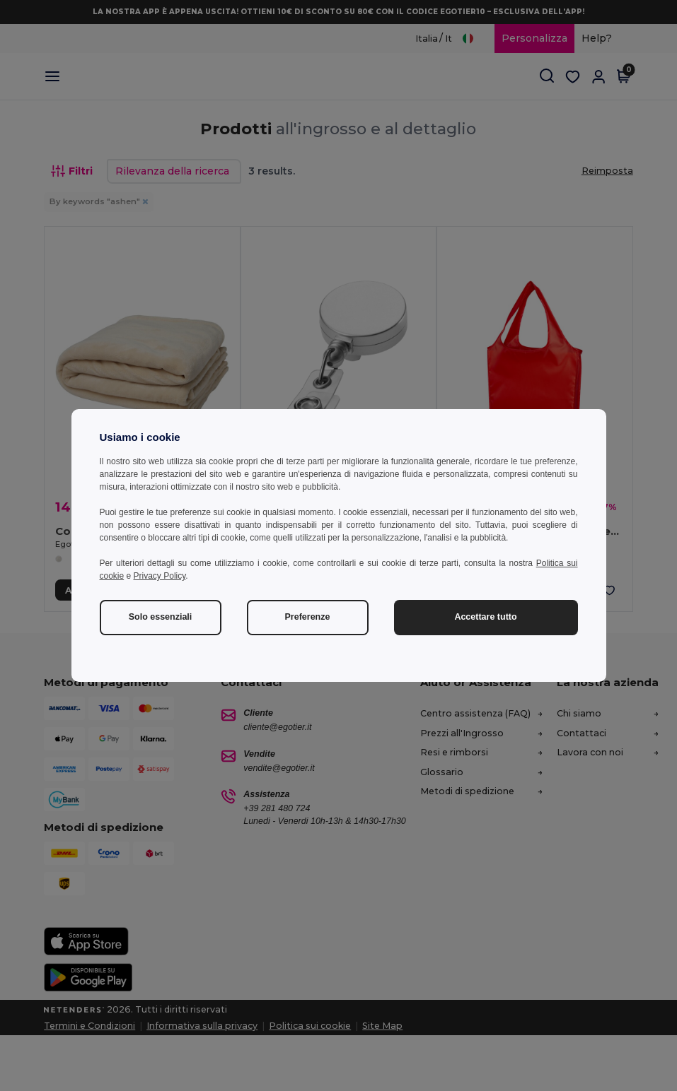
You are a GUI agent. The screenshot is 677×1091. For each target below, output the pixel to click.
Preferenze (307, 617)
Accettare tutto (485, 617)
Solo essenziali (160, 617)
